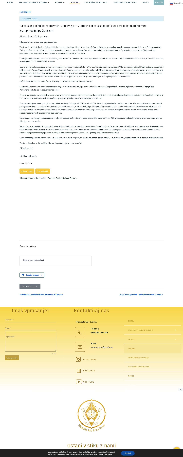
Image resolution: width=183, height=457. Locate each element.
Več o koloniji (42, 171)
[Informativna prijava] (29, 286)
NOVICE (146, 2)
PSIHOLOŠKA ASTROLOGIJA (96, 2)
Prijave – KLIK (26, 171)
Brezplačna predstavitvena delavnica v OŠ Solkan (41, 294)
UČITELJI (60, 2)
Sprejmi (128, 453)
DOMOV (10, 2)
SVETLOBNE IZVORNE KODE (125, 2)
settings (108, 454)
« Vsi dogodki (25, 11)
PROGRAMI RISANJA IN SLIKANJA (34, 2)
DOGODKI (75, 2)
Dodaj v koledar (32, 275)
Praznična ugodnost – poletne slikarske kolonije (141, 294)
